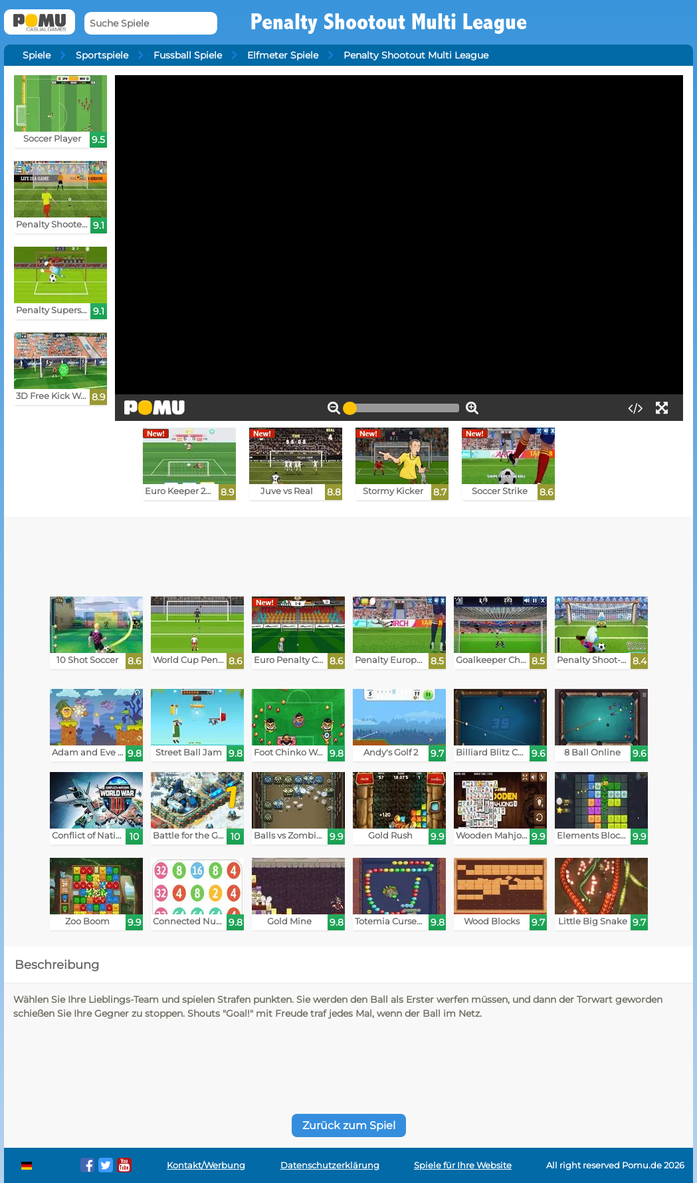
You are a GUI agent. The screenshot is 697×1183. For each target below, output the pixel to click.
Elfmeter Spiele (282, 55)
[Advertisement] (349, 553)
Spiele (36, 55)
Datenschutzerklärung (329, 1165)
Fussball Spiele (187, 55)
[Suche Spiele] (150, 23)
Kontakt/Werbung (206, 1165)
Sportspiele (102, 55)
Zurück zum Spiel (348, 1125)
